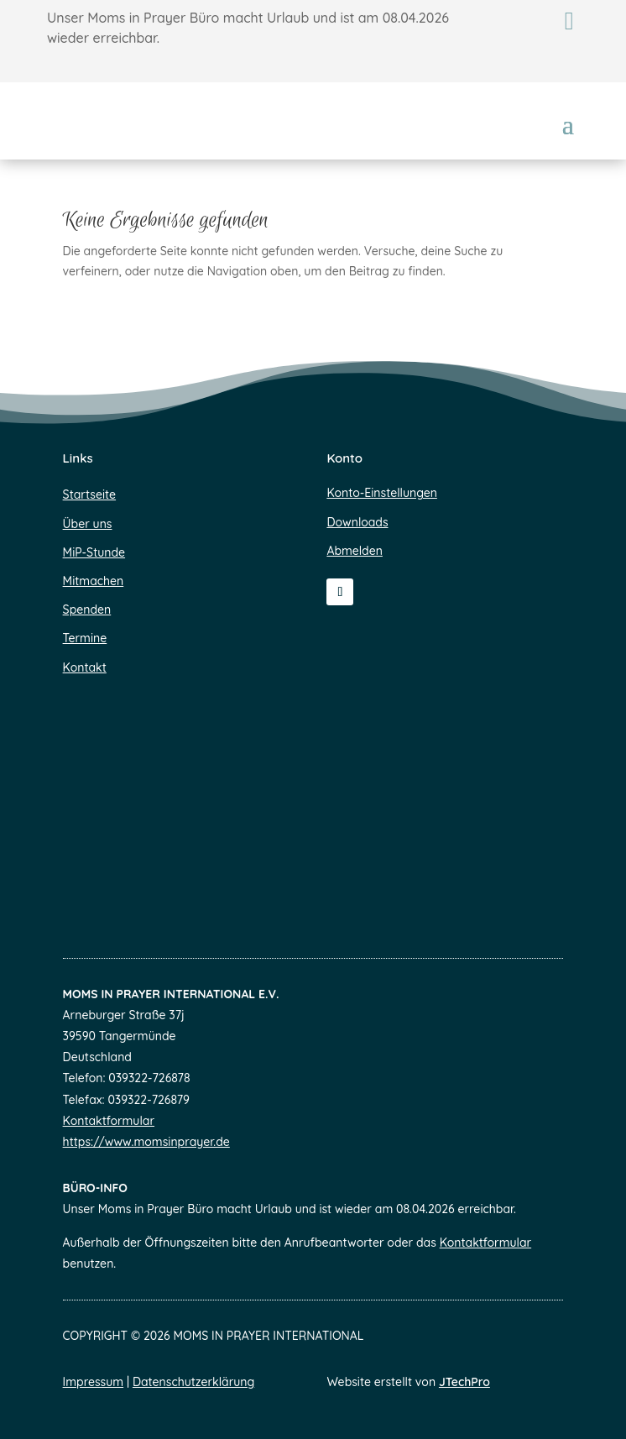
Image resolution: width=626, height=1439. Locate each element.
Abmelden (354, 550)
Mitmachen (93, 581)
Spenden (87, 609)
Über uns (87, 523)
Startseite (89, 494)
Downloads (357, 522)
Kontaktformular (108, 1120)
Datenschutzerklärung (193, 1381)
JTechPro (464, 1381)
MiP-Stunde (94, 552)
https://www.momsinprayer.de (146, 1141)
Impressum (93, 1381)
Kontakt (85, 667)
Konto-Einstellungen (381, 492)
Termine (85, 638)
